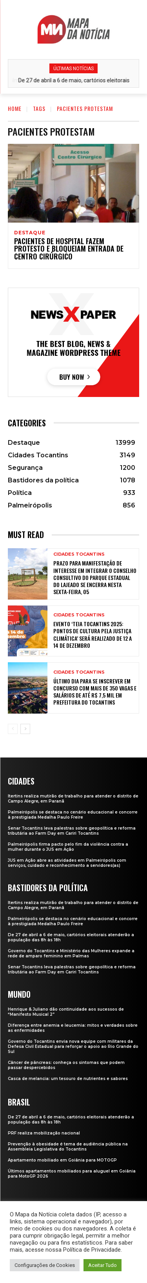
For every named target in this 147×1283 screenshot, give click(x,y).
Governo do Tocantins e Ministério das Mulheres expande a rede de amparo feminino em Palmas (71, 953)
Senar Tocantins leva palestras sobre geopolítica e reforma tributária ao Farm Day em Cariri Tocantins (72, 831)
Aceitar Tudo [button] (102, 1265)
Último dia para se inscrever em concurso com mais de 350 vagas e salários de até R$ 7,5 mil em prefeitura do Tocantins (94, 692)
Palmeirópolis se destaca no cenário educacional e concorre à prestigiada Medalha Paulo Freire (73, 815)
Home (15, 108)
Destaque (29, 232)
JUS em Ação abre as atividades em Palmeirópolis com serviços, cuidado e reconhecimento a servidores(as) (67, 863)
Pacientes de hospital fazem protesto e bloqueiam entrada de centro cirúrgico (68, 249)
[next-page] (25, 729)
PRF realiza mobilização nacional (44, 1133)
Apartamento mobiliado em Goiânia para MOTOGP (62, 1160)
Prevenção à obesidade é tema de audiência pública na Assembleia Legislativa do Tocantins (68, 1147)
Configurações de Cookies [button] (45, 1265)
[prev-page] (13, 729)
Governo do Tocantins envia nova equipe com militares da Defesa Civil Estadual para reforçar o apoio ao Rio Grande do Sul (73, 1046)
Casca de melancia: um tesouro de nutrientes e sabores (68, 1078)
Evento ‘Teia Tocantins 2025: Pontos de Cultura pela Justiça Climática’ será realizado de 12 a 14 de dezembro (92, 634)
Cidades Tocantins (79, 554)
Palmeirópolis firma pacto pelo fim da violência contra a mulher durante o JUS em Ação (68, 847)
